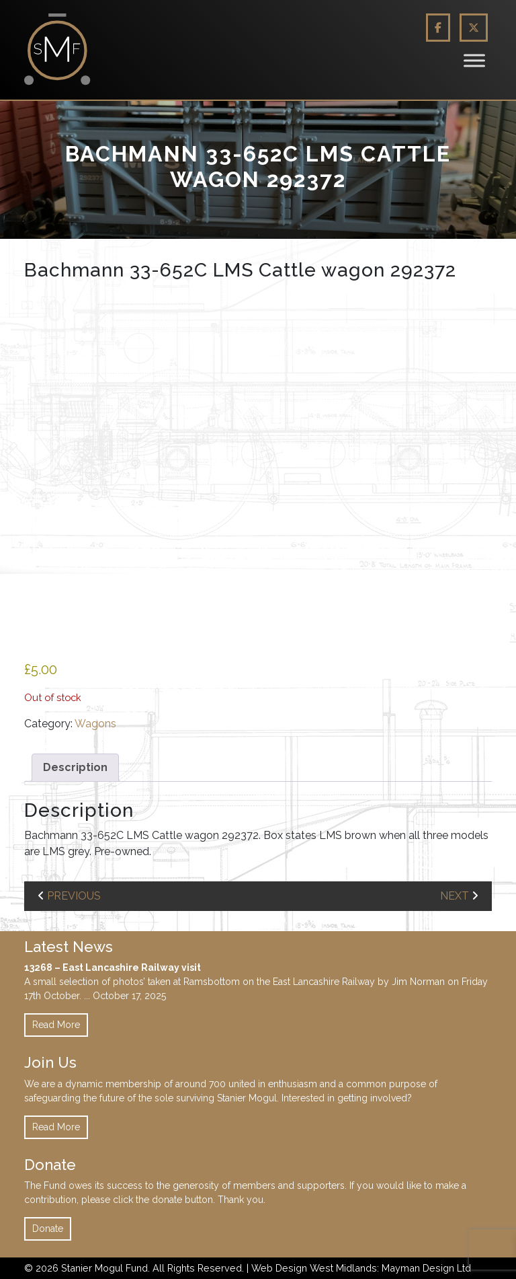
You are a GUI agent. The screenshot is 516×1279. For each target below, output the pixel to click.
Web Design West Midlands (314, 1268)
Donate (47, 1228)
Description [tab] (75, 767)
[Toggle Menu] (474, 60)
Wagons (95, 723)
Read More (56, 1024)
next (454, 895)
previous (74, 895)
